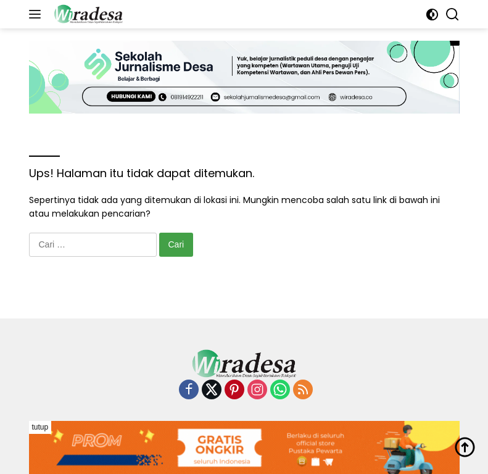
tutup (40, 427)
